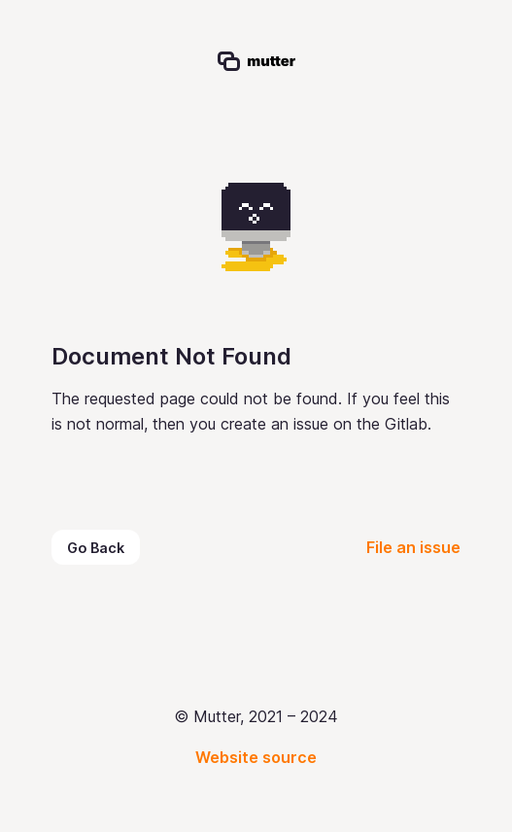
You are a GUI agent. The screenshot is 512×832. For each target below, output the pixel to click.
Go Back (95, 547)
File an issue (413, 547)
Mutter (173, 14)
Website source (256, 757)
